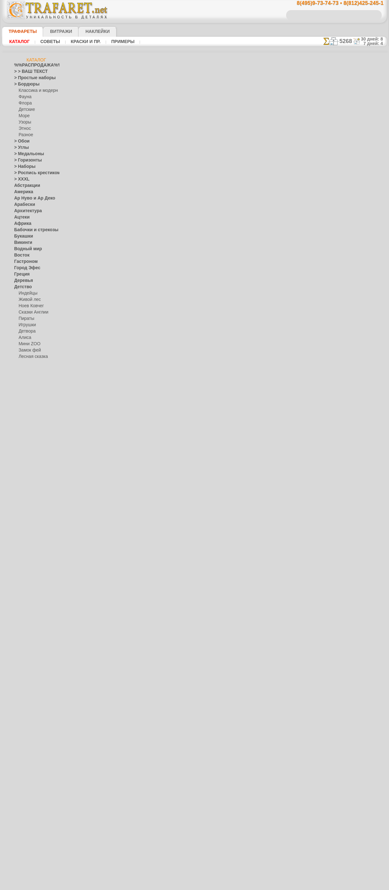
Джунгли (22, 375)
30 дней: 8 (374, 39)
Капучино (23, 439)
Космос (21, 464)
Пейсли (21, 604)
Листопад (23, 490)
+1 (218, 276)
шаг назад (194, 276)
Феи (18, 724)
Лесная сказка (31, 356)
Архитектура (25, 211)
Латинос (21, 477)
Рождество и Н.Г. (34, 635)
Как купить (149, 186)
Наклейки (86, 31)
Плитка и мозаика (30, 610)
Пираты (26, 318)
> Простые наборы (30, 78)
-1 (170, 276)
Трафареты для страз (33, 806)
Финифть (27, 566)
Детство (21, 287)
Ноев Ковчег (30, 306)
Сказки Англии (32, 312)
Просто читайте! (355, 335)
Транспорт (23, 705)
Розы (18, 673)
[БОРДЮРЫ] (30, 756)
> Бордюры (24, 84)
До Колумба (25, 388)
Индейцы (27, 293)
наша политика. (226, 885)
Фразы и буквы (28, 730)
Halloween (28, 629)
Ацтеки (20, 217)
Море (24, 116)
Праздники (24, 623)
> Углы (20, 147)
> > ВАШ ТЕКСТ (27, 71)
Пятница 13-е (26, 654)
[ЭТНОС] (27, 794)
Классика (22, 452)
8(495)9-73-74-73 (162, 353)
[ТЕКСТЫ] (27, 781)
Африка (21, 223)
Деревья (21, 280)
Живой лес (28, 299)
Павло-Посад (31, 547)
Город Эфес (24, 268)
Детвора (26, 331)
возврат (208, 408)
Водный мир (25, 249)
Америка (22, 192)
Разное (25, 135)
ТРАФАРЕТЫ (20, 31)
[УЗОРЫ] (27, 787)
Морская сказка (33, 363)
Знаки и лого (25, 420)
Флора (25, 103)
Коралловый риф (30, 458)
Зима (19, 413)
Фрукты (21, 737)
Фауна (24, 97)
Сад (17, 680)
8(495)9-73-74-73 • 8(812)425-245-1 (333, 3)
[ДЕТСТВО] (29, 762)
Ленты (20, 483)
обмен (224, 408)
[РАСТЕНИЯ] (30, 775)
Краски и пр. (79, 41)
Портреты (23, 616)
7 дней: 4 (375, 43)
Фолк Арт (27, 578)
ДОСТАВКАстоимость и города (355, 279)
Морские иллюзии (30, 502)
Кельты (21, 445)
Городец (26, 534)
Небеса (20, 597)
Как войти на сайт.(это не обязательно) (36, 848)
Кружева (22, 471)
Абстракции (25, 185)
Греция (20, 274)
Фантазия (23, 718)
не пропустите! (355, 387)
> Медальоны (26, 154)
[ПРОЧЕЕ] (28, 800)
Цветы (20, 743)
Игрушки (27, 325)
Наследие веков (28, 591)
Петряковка (29, 553)
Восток (20, 255)
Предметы (23, 648)
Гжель (24, 528)
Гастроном (24, 261)
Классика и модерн (36, 90)
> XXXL (20, 179)
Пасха (24, 642)
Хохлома (27, 572)
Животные (24, 407)
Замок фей (28, 350)
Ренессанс (23, 661)
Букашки (22, 236)
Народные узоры (29, 515)
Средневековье (27, 699)
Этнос (24, 128)
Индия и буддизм (29, 432)
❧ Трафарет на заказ (33, 813)
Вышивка (27, 521)
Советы (47, 41)
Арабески (22, 204)
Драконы (22, 394)
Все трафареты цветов (194, 290)
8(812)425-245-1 (237, 353)
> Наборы (22, 166)
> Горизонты (25, 160)
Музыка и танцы (29, 509)
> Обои (20, 141)
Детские (26, 109)
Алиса (24, 337)
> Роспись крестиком (32, 173)
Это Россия (29, 585)
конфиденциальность (178, 408)
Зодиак (20, 426)
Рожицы (21, 667)
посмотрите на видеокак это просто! (355, 307)
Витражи (53, 31)
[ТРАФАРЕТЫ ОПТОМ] (34, 749)
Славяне (21, 692)
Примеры (114, 41)
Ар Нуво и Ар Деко (31, 198)
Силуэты (22, 686)
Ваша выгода (108, 186)
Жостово (27, 540)
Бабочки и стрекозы (32, 230)
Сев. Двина (29, 559)
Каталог (18, 41)
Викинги (21, 242)
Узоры (24, 122)
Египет (20, 401)
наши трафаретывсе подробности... (355, 362)
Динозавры (24, 382)
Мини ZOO (28, 344)
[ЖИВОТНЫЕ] (31, 768)
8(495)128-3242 (200, 353)
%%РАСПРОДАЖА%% (34, 65)
